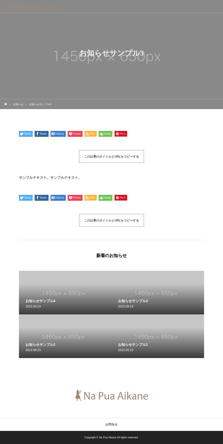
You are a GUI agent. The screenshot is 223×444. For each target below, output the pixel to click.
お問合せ (111, 424)
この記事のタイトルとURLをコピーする (111, 156)
